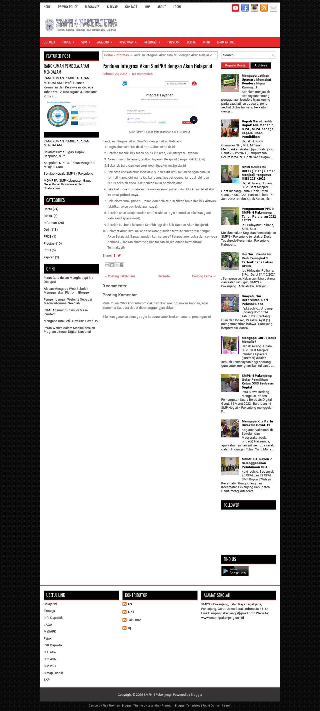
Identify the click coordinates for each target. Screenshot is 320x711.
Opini (206, 41)
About (162, 6)
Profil (70, 40)
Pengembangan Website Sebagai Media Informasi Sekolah (68, 301)
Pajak (48, 638)
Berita (191, 41)
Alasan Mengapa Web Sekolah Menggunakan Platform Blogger (67, 291)
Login (177, 6)
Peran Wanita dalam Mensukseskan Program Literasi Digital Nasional (69, 330)
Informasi (154, 40)
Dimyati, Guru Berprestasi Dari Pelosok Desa (255, 300)
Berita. (48, 216)
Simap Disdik (53, 673)
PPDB (48, 236)
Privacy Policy (68, 6)
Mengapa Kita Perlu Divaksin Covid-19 (71, 321)
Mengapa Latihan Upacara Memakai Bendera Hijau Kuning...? (256, 81)
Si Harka (50, 652)
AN (130, 604)
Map (147, 6)
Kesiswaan (130, 40)
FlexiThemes (111, 705)
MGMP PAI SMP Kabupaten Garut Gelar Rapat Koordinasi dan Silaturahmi (67, 184)
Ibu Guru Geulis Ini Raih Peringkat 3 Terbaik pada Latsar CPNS (257, 260)
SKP (47, 680)
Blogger (196, 695)
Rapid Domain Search (217, 705)
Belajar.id (50, 604)
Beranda (49, 41)
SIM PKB (50, 666)
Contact (131, 6)
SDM (87, 40)
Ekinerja (49, 611)
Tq (129, 628)
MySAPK (50, 631)
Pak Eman (135, 620)
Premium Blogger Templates (181, 705)
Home (47, 6)
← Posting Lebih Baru (119, 276)
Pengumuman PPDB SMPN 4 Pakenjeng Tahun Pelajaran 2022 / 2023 (259, 214)
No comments (142, 74)
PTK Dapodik (53, 645)
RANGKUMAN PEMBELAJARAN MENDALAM (66, 69)
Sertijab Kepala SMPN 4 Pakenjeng (68, 173)
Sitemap (112, 6)
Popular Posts (235, 65)
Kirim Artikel (226, 41)
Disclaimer (92, 6)
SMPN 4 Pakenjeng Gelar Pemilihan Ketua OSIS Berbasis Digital (258, 381)
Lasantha (153, 705)
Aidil (131, 612)
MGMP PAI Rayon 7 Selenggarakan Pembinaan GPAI (257, 463)
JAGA (48, 625)
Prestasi (174, 41)
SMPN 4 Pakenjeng (157, 695)
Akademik (106, 40)
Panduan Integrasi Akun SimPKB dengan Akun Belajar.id (157, 66)
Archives (260, 65)
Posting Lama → (204, 276)
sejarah (49, 257)
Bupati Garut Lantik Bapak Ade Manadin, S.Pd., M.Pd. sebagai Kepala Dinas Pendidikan (258, 129)
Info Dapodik (53, 618)
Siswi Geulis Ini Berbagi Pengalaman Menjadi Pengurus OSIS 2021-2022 (259, 173)
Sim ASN (50, 659)
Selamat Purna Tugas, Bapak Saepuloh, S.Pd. (64, 154)
